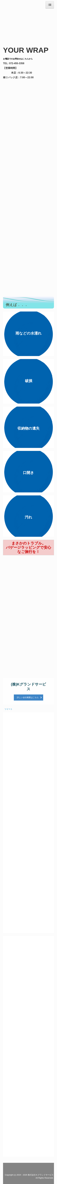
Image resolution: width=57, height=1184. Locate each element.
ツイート (8, 709)
